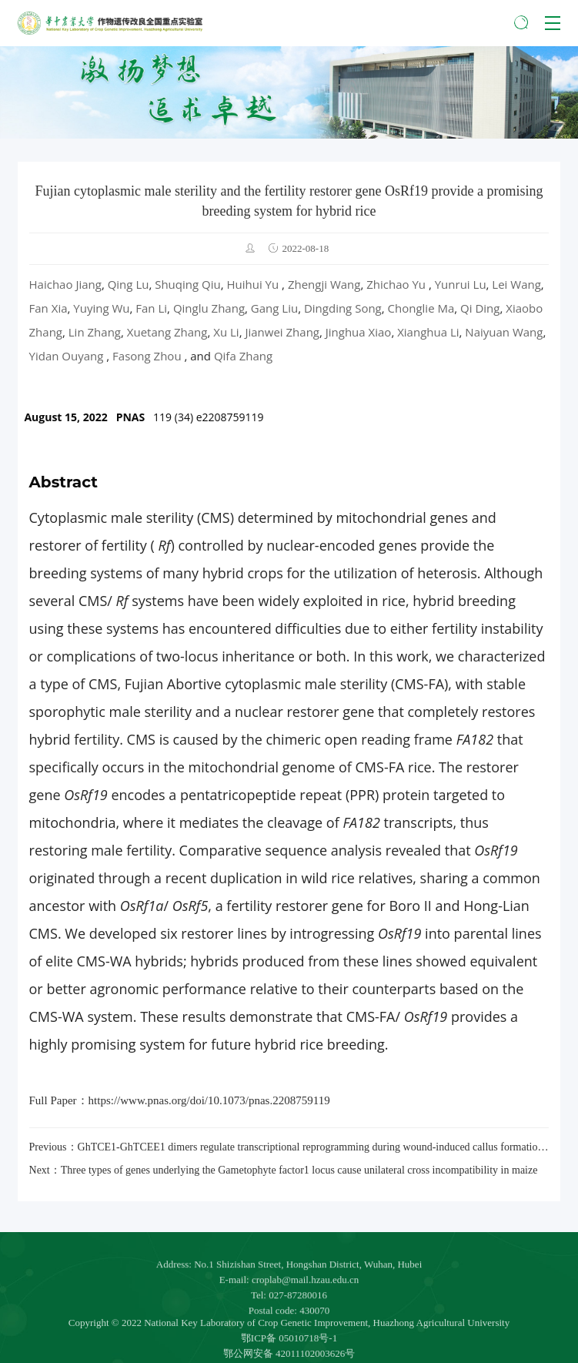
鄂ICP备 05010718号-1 (289, 1352)
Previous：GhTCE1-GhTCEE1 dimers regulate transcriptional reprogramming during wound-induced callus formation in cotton (289, 1147)
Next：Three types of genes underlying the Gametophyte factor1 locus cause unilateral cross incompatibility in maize (283, 1170)
